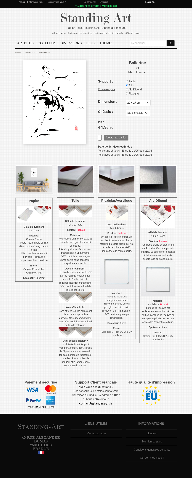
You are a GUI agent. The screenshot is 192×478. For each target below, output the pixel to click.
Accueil (22, 2)
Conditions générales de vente (152, 449)
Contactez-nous (36, 2)
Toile (130, 85)
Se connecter (90, 2)
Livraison (152, 433)
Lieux (91, 43)
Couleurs (47, 43)
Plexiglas (132, 93)
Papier (131, 81)
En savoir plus (106, 89)
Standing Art (96, 18)
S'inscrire (104, 2)
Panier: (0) (149, 2)
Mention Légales (152, 441)
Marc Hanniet (44, 53)
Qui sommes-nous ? (57, 2)
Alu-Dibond (134, 89)
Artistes (25, 43)
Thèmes (107, 43)
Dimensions (71, 43)
